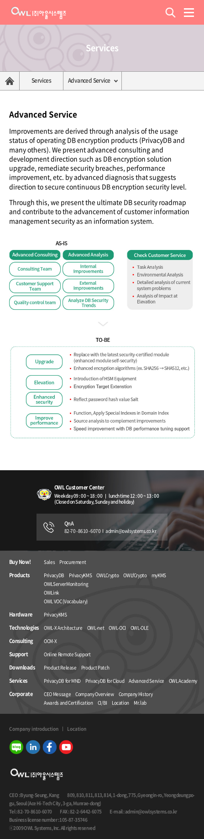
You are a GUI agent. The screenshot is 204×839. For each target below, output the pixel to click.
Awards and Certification (68, 702)
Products (19, 575)
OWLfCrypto (135, 575)
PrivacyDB (54, 575)
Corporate (20, 694)
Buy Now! (20, 562)
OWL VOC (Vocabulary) (66, 601)
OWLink (51, 592)
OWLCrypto (107, 575)
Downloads (22, 667)
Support (18, 654)
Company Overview (94, 693)
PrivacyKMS (80, 575)
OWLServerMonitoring (66, 583)
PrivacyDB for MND (62, 680)
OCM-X (50, 640)
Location (120, 702)
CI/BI (102, 702)
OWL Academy (183, 680)
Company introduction (33, 729)
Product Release (60, 667)
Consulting (21, 641)
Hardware (20, 614)
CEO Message (57, 693)
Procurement (72, 561)
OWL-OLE (140, 627)
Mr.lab (140, 702)
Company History (136, 693)
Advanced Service (89, 80)
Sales (49, 561)
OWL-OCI (117, 627)
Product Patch (95, 667)
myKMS (159, 575)
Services (41, 80)
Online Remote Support (67, 654)
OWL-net (96, 627)
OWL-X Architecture (63, 627)
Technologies (23, 628)
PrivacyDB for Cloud (104, 680)
